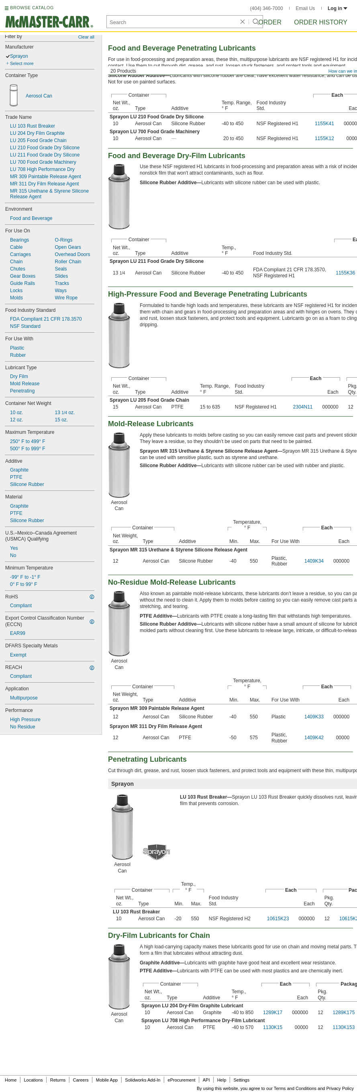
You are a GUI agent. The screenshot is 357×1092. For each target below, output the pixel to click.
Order (270, 22)
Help (221, 1080)
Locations (33, 1080)
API (206, 1080)
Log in (337, 8)
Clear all (86, 37)
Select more (22, 63)
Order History (320, 22)
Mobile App (107, 1080)
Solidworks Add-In (142, 1080)
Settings (241, 1080)
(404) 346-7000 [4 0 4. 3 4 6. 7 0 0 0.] (266, 8)
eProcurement (182, 1080)
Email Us (305, 8)
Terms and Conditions (295, 1088)
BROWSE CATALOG (31, 7)
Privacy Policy (340, 1088)
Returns (58, 1080)
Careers (80, 1080)
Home (10, 1080)
